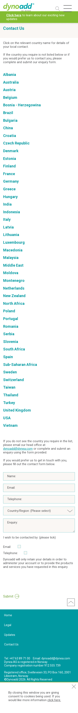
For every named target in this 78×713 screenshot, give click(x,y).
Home (8, 615)
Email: (11, 488)
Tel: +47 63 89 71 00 (17, 658)
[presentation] (34, 583)
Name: (11, 476)
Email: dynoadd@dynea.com (51, 658)
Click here (13, 15)
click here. (54, 700)
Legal (7, 625)
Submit (8, 596)
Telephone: (14, 499)
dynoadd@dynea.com (18, 449)
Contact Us (11, 644)
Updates (9, 634)
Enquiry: (12, 522)
